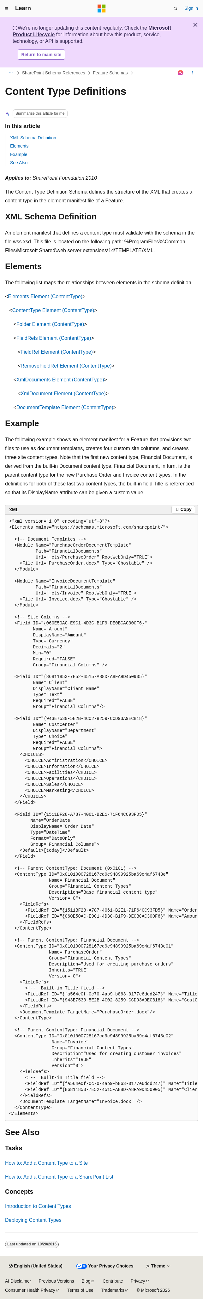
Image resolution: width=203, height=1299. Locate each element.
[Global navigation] (6, 8)
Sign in (191, 8)
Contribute (113, 1281)
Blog (86, 1281)
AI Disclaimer (18, 1281)
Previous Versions (56, 1281)
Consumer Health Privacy (30, 1290)
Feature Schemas (110, 72)
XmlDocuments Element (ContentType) (60, 379)
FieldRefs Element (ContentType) (53, 338)
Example (18, 154)
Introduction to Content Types (38, 1206)
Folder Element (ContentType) (50, 324)
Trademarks (112, 1290)
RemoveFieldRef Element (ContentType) (66, 365)
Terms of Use (80, 1290)
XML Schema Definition (33, 137)
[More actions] (192, 73)
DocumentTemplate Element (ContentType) (64, 407)
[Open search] (175, 8)
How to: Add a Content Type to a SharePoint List (59, 1177)
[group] (101, 818)
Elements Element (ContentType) (45, 296)
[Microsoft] (102, 8)
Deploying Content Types (33, 1220)
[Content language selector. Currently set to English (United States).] (35, 1266)
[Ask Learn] (181, 73)
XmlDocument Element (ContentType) (63, 393)
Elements (19, 145)
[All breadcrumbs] (10, 73)
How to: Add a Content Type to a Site (46, 1163)
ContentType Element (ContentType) (53, 310)
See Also (18, 162)
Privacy (138, 1281)
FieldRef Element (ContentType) (57, 352)
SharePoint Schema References (53, 72)
